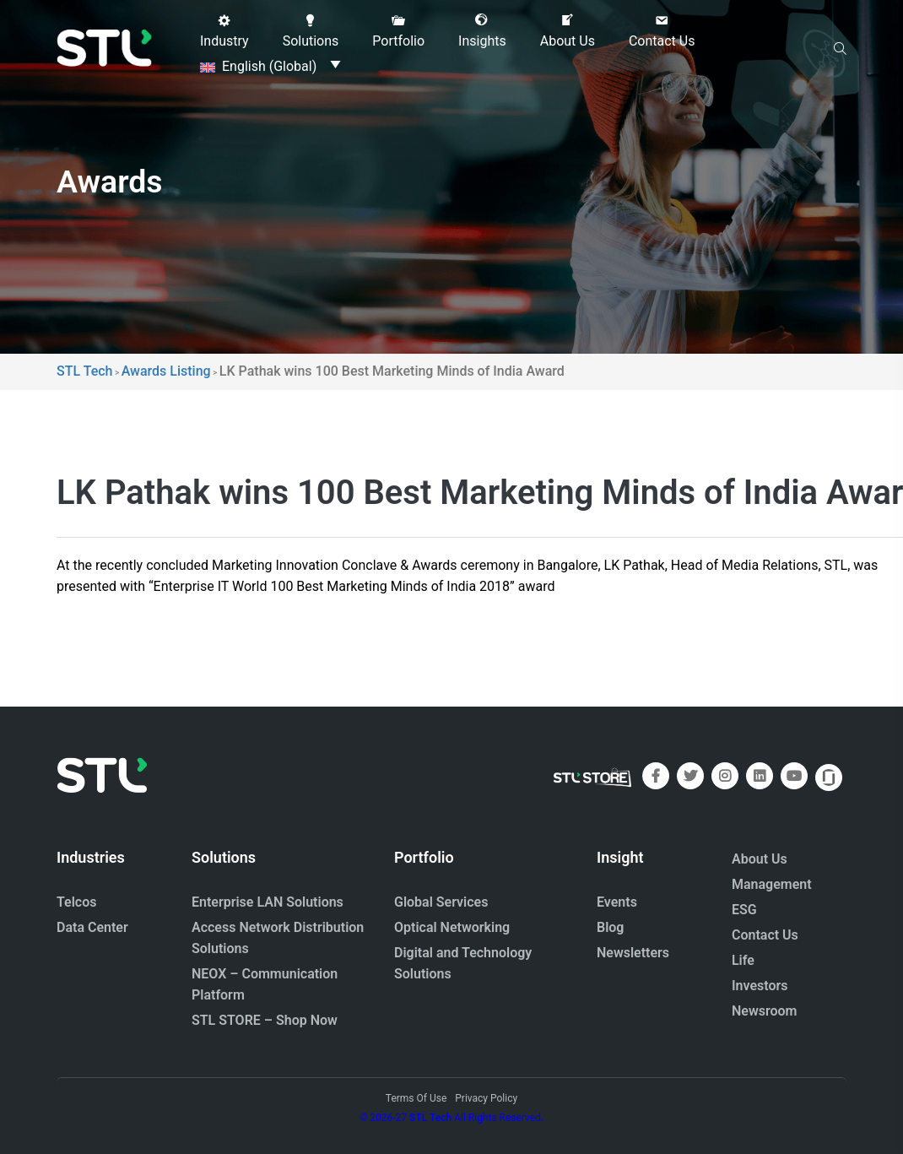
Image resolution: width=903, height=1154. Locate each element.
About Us (759, 859)
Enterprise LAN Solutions (267, 902)
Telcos (77, 902)
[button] (224, 31)
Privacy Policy (486, 1098)
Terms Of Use (416, 1098)
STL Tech (430, 1118)
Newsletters (633, 953)
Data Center (92, 927)
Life (743, 960)
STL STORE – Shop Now (265, 1020)
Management (772, 884)
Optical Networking (452, 927)
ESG (744, 910)
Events (617, 902)
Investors (760, 986)
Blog (610, 927)
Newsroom (765, 1011)
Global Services (441, 902)
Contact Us (765, 935)
